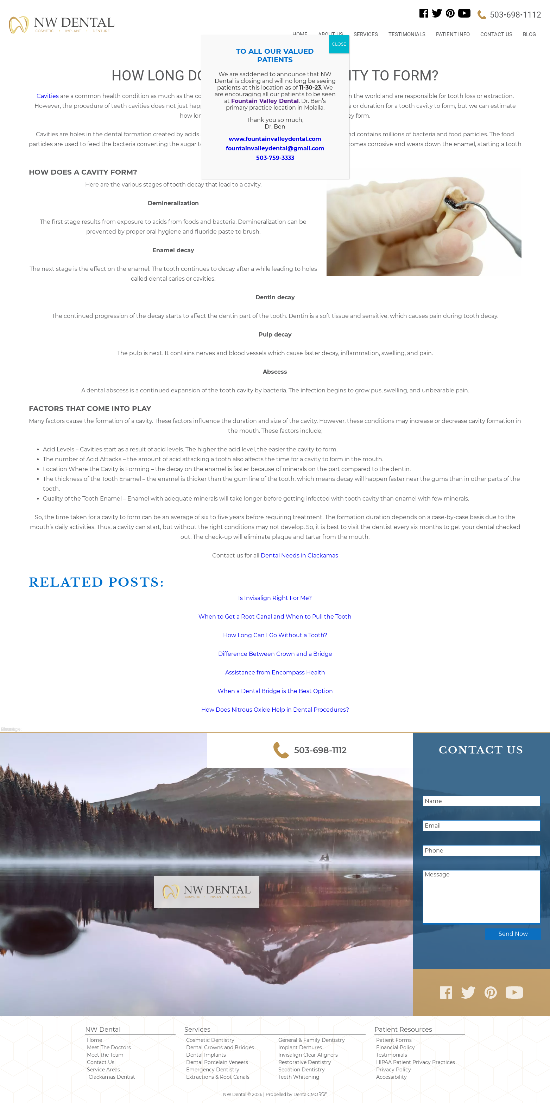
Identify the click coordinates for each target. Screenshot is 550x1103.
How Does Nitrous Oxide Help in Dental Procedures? (275, 709)
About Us (330, 34)
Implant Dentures (300, 1047)
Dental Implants (206, 1055)
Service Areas (103, 1069)
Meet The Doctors (109, 1047)
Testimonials (406, 34)
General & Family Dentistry (311, 1040)
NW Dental (103, 1029)
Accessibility (391, 1077)
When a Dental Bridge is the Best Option (275, 691)
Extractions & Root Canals (217, 1077)
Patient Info (453, 34)
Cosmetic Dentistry (210, 1040)
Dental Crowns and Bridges (220, 1047)
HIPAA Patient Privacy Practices (415, 1062)
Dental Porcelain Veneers (217, 1062)
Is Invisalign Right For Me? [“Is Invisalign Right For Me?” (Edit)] (275, 598)
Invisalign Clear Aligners (308, 1055)
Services (366, 34)
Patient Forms (394, 1040)
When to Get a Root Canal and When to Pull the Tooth (275, 616)
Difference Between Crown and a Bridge (275, 654)
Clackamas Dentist (112, 1077)
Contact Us (496, 34)
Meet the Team (105, 1055)
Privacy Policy (393, 1069)
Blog (529, 34)
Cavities (48, 96)
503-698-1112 (310, 750)
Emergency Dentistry (212, 1069)
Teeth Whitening (299, 1077)
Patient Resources (403, 1029)
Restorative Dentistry (304, 1062)
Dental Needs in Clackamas (299, 555)
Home (300, 34)
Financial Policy (395, 1047)
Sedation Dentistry (301, 1069)
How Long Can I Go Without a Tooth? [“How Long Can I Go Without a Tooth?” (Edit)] (275, 635)
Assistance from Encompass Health (275, 672)
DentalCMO (310, 1094)
